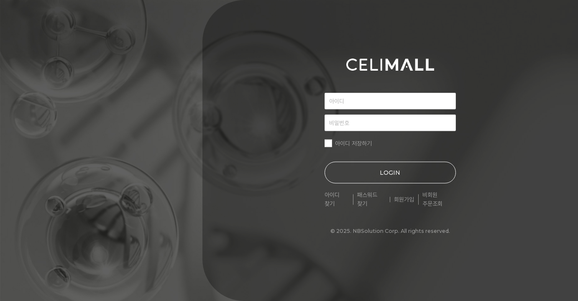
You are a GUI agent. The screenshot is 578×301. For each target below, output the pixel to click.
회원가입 (404, 199)
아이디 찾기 (332, 199)
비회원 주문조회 (432, 199)
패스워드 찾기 (367, 199)
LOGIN (390, 172)
